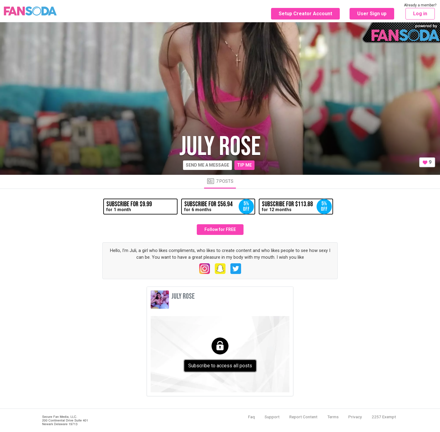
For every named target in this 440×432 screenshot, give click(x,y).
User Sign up (372, 13)
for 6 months (219, 206)
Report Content (303, 416)
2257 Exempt (384, 416)
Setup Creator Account (305, 13)
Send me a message (207, 165)
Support (272, 416)
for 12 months (297, 206)
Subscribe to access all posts (220, 366)
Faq (251, 416)
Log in (420, 13)
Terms (333, 416)
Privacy (355, 416)
